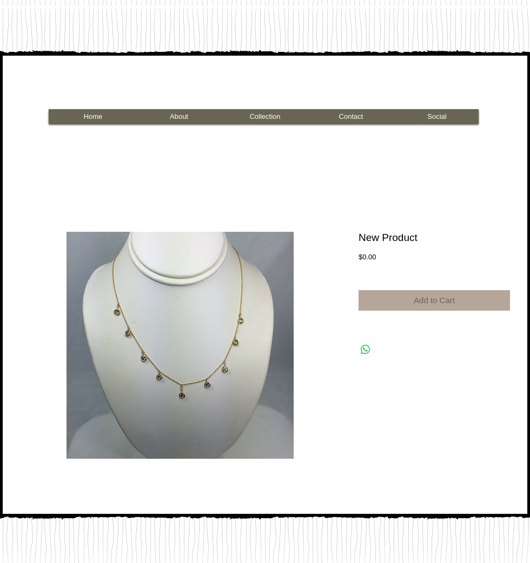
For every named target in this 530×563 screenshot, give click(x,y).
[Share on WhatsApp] (365, 349)
